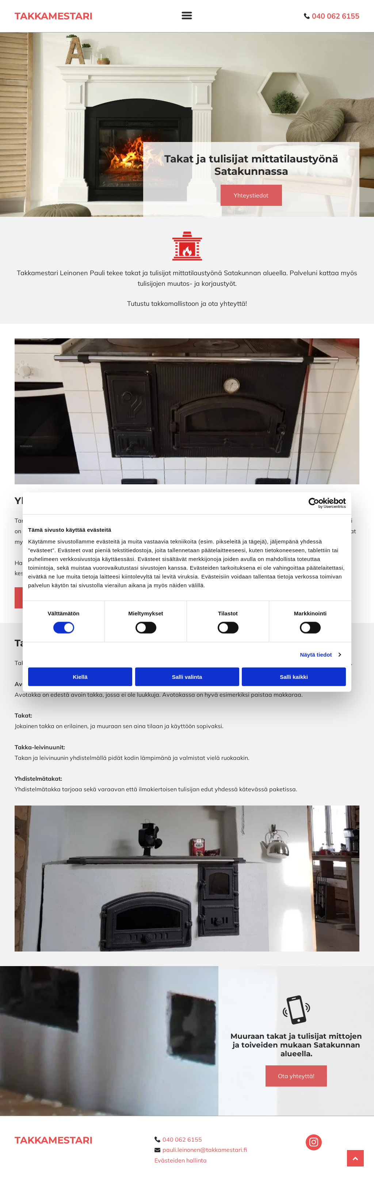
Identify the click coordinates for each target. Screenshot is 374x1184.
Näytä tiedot (316, 654)
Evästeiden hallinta (180, 1160)
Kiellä (80, 676)
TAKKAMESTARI (54, 1140)
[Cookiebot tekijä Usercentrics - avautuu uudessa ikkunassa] (314, 503)
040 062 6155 (182, 1139)
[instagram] (314, 1143)
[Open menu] (187, 16)
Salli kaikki (294, 676)
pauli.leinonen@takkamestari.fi (205, 1149)
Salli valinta (187, 676)
